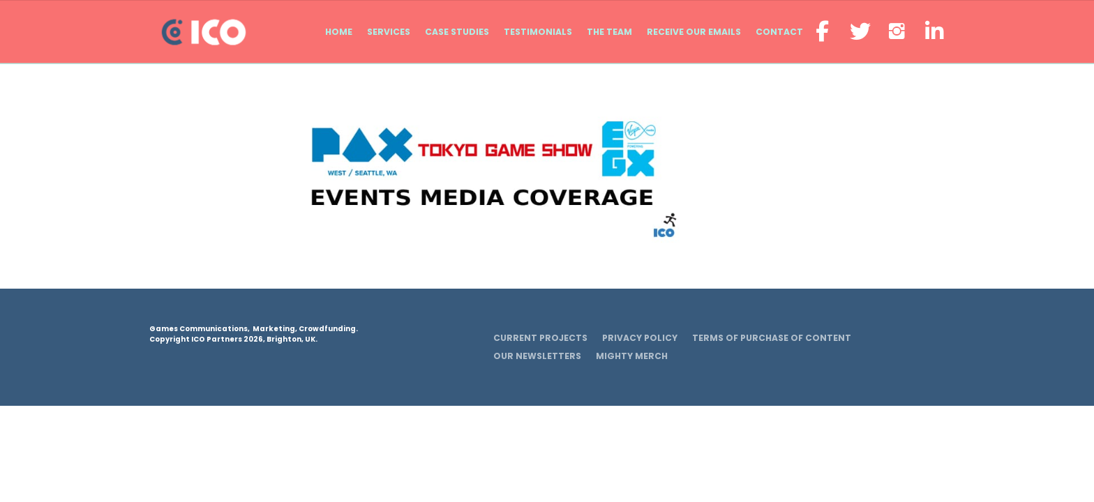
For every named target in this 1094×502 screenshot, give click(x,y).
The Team (609, 32)
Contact (779, 32)
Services (388, 32)
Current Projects (540, 338)
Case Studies (457, 32)
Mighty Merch (632, 356)
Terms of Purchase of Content (771, 338)
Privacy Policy (639, 338)
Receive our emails (694, 32)
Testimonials (538, 32)
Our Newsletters (537, 356)
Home (338, 32)
